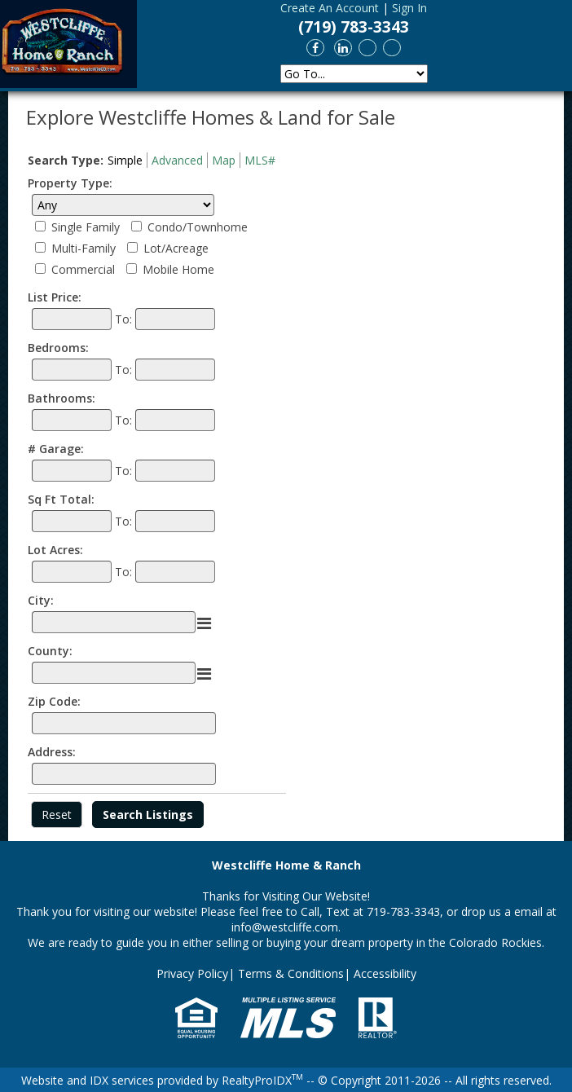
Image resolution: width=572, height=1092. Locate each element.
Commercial (83, 269)
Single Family (85, 227)
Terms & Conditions (291, 973)
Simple (125, 160)
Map (223, 160)
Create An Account (329, 7)
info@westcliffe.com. (286, 927)
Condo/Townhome (197, 227)
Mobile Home (178, 269)
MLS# (259, 160)
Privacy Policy (192, 973)
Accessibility (385, 973)
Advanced (177, 160)
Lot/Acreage (176, 248)
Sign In (409, 7)
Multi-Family (83, 248)
